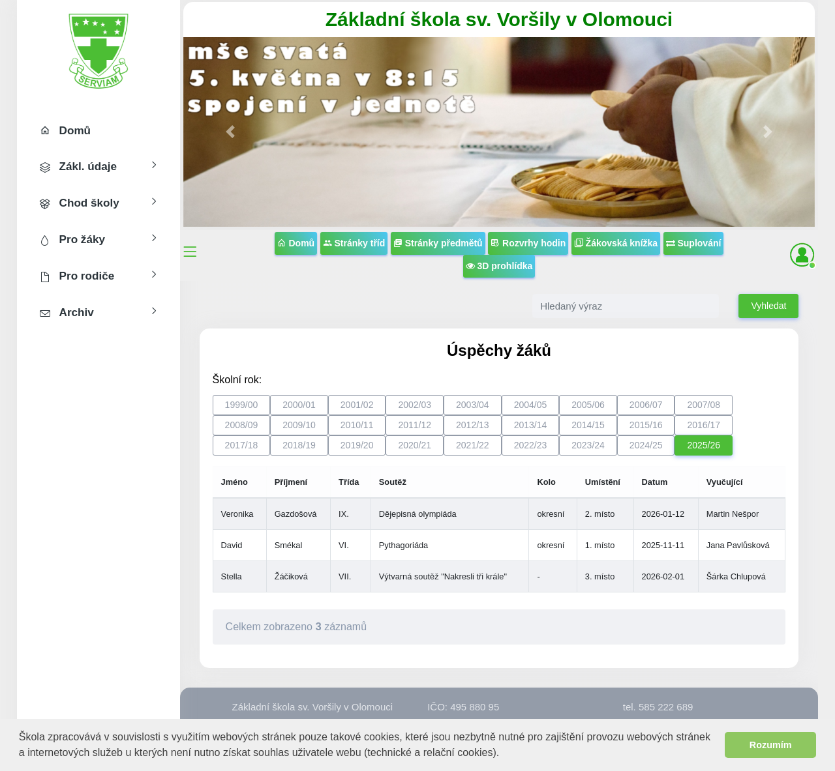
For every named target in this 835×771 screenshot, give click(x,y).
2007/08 (703, 405)
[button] (504, 753)
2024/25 (646, 445)
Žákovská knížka (616, 243)
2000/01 (299, 405)
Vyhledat (768, 305)
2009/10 (299, 425)
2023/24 (588, 445)
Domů (296, 243)
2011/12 (414, 425)
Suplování (693, 243)
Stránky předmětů (438, 243)
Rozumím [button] (771, 745)
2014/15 (588, 425)
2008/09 (241, 425)
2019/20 (357, 445)
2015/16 (646, 425)
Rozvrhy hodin (528, 243)
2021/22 (472, 445)
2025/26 (703, 445)
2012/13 (472, 425)
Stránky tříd (354, 243)
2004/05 (530, 405)
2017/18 (241, 445)
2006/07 (646, 405)
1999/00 (241, 405)
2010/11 (357, 425)
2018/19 (299, 445)
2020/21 (414, 445)
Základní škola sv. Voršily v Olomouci (499, 19)
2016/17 (703, 425)
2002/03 (414, 405)
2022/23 (530, 445)
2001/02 (357, 405)
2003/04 (472, 405)
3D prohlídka (499, 266)
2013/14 (530, 425)
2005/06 (588, 405)
